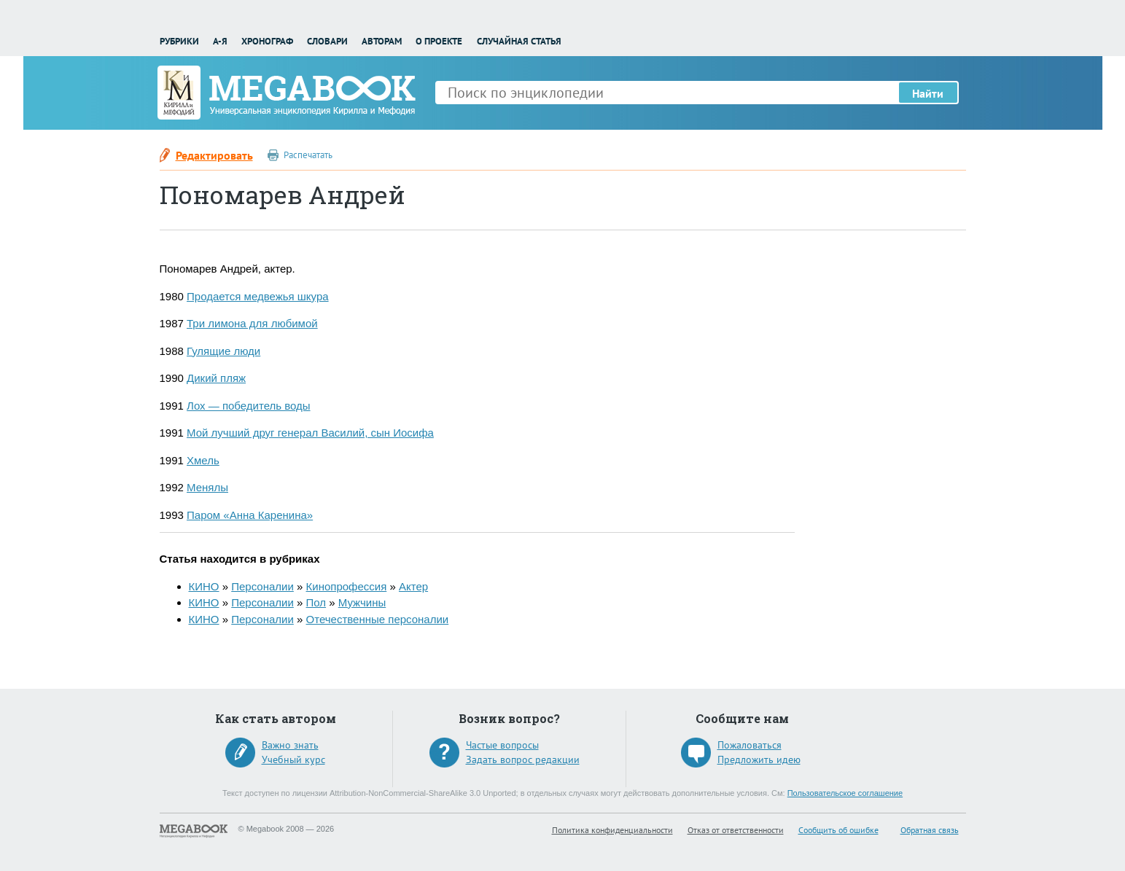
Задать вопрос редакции (523, 759)
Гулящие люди (223, 351)
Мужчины (362, 602)
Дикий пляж (216, 378)
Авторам (382, 41)
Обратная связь (929, 829)
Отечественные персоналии (377, 619)
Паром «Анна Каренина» (250, 515)
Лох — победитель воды (249, 405)
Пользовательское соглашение (845, 793)
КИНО (204, 586)
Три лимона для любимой (252, 323)
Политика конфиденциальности (612, 829)
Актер (413, 586)
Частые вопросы (502, 744)
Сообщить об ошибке (838, 829)
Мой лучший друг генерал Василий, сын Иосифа (310, 432)
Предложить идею (759, 759)
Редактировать (214, 155)
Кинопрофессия (346, 586)
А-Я (220, 41)
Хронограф (267, 41)
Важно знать (290, 744)
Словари (327, 41)
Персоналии (262, 586)
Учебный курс (293, 759)
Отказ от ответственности (736, 829)
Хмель (203, 460)
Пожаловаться (749, 744)
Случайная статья (519, 41)
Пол (316, 602)
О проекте (439, 41)
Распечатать (308, 155)
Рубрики (179, 41)
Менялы (207, 487)
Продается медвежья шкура (258, 296)
